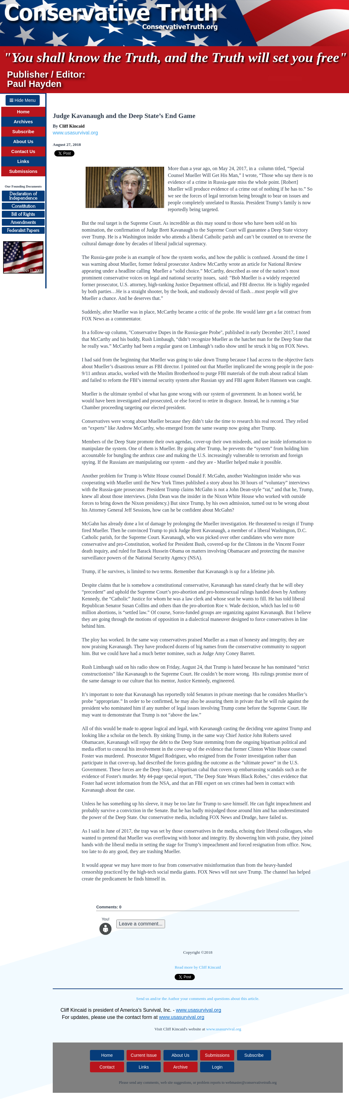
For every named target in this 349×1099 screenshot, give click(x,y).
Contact (107, 1067)
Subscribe (23, 131)
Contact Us (23, 151)
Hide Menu (23, 100)
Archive (180, 1067)
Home (23, 111)
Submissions (23, 171)
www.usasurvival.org (75, 132)
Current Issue (144, 1055)
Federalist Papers (23, 230)
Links (23, 161)
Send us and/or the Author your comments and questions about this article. (197, 998)
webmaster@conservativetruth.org (251, 1082)
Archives (23, 121)
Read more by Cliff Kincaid (198, 967)
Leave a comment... (141, 923)
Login (217, 1067)
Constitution (23, 206)
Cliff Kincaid (72, 126)
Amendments (23, 222)
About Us (23, 141)
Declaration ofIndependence (23, 196)
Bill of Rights (23, 214)
